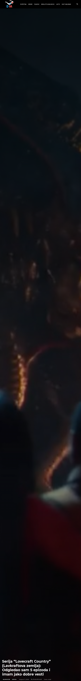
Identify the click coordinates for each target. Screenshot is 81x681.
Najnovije (6, 679)
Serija (14, 679)
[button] (77, 4)
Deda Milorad (37, 679)
